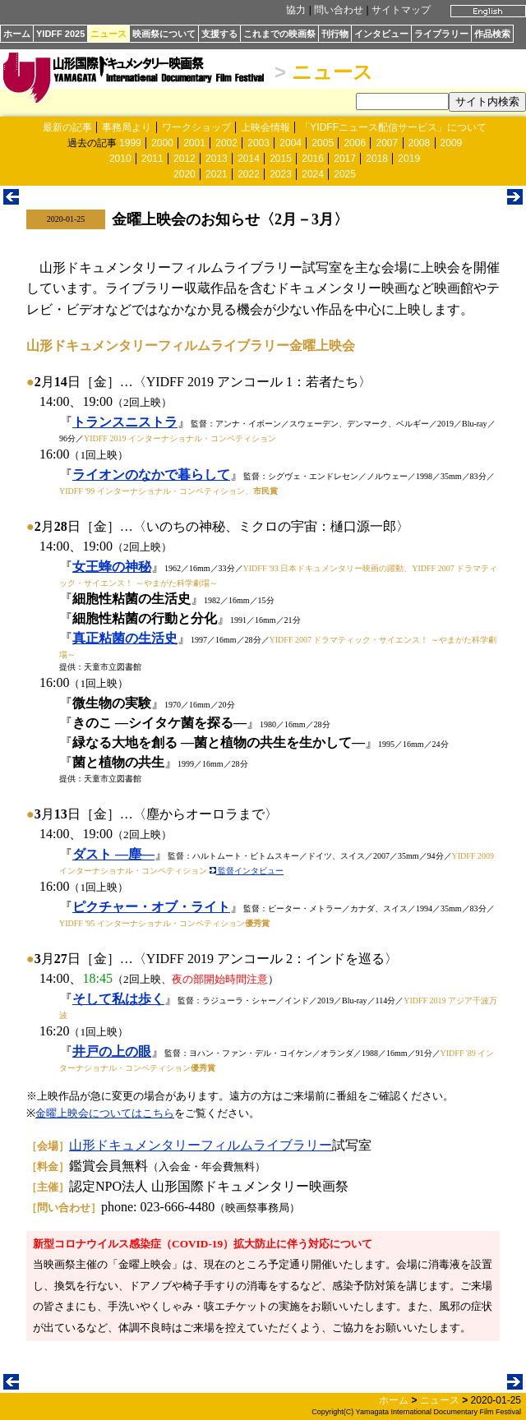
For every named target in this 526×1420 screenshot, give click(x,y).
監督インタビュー (247, 870)
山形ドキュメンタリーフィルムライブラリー (200, 1145)
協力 (296, 10)
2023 (281, 174)
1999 (130, 143)
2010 (120, 158)
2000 (162, 143)
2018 (377, 158)
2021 (216, 174)
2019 (409, 158)
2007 (387, 143)
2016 (313, 158)
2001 (194, 143)
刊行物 (334, 34)
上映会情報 (265, 127)
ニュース (108, 34)
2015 (281, 158)
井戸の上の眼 (111, 1051)
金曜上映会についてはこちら (104, 1113)
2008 (419, 143)
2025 (345, 174)
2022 (249, 174)
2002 (226, 143)
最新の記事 (67, 127)
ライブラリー (441, 34)
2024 (313, 174)
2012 (184, 158)
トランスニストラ (125, 422)
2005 (322, 143)
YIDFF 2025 (60, 34)
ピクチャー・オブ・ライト (151, 907)
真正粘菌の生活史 (125, 638)
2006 (355, 143)
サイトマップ (401, 10)
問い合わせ (338, 10)
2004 (290, 143)
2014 (249, 158)
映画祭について (164, 34)
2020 (184, 174)
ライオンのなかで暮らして (151, 475)
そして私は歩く (118, 999)
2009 (452, 143)
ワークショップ (196, 127)
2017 (345, 158)
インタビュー (381, 34)
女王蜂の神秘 (111, 567)
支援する (219, 34)
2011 (152, 158)
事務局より (126, 127)
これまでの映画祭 (279, 34)
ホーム (16, 34)
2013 (216, 158)
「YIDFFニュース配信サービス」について (393, 127)
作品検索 (492, 34)
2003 (258, 143)
